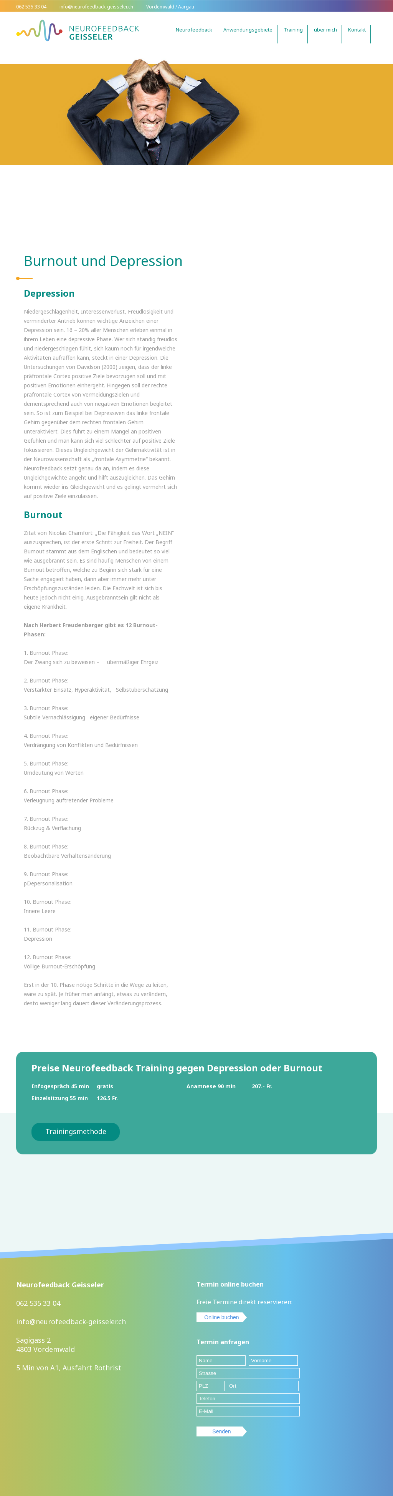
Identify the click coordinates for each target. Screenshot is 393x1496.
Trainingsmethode (75, 1131)
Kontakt (357, 29)
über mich (325, 29)
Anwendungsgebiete (247, 29)
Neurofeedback (194, 29)
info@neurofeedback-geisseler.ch (71, 1321)
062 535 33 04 (38, 1303)
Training (293, 29)
